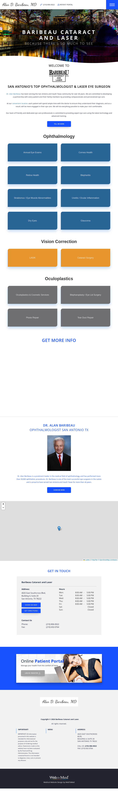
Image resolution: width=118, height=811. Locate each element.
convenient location (20, 103)
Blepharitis (85, 175)
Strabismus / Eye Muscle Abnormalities (32, 198)
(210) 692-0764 (52, 627)
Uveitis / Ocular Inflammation (85, 198)
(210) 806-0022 (52, 624)
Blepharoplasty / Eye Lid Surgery (85, 295)
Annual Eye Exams (32, 152)
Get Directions (31, 611)
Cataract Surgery (85, 258)
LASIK (32, 258)
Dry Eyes (32, 220)
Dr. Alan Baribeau (13, 94)
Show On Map (31, 605)
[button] (59, 528)
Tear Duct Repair (86, 317)
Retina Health (32, 175)
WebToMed (70, 782)
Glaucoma (85, 220)
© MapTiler (94, 560)
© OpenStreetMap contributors (107, 560)
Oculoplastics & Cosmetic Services (32, 295)
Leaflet (86, 560)
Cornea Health (85, 152)
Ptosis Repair (32, 317)
